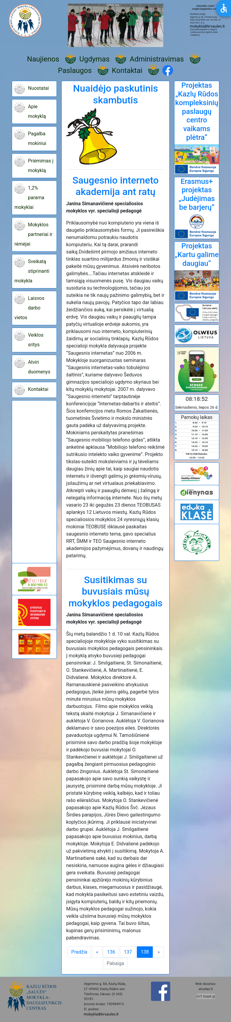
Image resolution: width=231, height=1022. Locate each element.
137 (128, 952)
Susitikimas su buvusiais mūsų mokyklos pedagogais (116, 591)
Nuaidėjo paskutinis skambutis (115, 94)
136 (111, 952)
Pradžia (79, 952)
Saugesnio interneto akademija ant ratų (115, 186)
